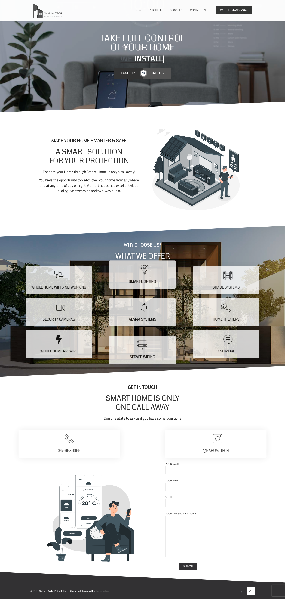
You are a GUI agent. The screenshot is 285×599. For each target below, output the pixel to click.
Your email (195, 484)
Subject (195, 501)
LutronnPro (102, 591)
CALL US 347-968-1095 (234, 10)
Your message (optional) (195, 534)
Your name (195, 468)
